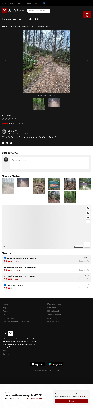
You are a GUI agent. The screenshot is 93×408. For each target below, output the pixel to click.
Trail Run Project (54, 315)
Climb (4, 3)
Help (4, 307)
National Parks (53, 322)
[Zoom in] (88, 217)
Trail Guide (6, 19)
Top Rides (28, 19)
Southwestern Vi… (15, 26)
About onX (7, 350)
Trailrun (27, 3)
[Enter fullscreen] (88, 208)
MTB (11, 3)
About (5, 304)
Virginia (4, 26)
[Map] (46, 227)
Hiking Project (53, 311)
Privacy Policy (80, 396)
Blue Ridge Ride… (29, 26)
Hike (18, 3)
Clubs (5, 315)
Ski (36, 3)
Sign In (87, 14)
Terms (52, 370)
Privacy (58, 370)
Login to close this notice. (34, 398)
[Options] (87, 244)
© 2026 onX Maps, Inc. (40, 370)
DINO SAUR (13, 131)
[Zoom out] (88, 221)
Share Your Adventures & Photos (16, 322)
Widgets (6, 311)
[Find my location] (88, 213)
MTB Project (52, 307)
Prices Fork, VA (25, 133)
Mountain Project (54, 304)
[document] (71, 398)
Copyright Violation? (46, 95)
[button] (3, 142)
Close (71, 401)
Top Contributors (9, 318)
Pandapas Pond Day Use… (46, 26)
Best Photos (18, 19)
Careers (6, 354)
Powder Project (53, 318)
